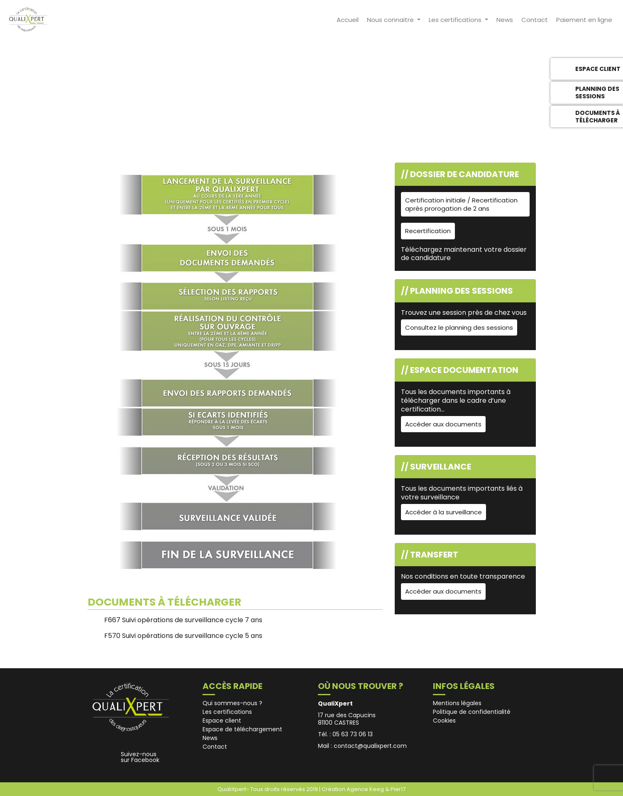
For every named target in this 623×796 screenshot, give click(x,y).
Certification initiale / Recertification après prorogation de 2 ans (461, 204)
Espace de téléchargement (242, 729)
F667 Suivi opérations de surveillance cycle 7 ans (183, 620)
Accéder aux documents (443, 424)
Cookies (444, 720)
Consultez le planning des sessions (459, 327)
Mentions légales (457, 703)
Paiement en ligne (584, 19)
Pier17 (398, 789)
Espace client (222, 720)
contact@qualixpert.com (370, 746)
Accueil (348, 19)
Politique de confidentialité (472, 712)
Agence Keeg (366, 789)
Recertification (428, 230)
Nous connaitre (391, 19)
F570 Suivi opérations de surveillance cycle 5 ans (183, 635)
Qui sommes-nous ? (232, 703)
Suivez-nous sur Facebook (140, 757)
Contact (534, 19)
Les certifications (456, 19)
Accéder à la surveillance (443, 512)
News (504, 19)
